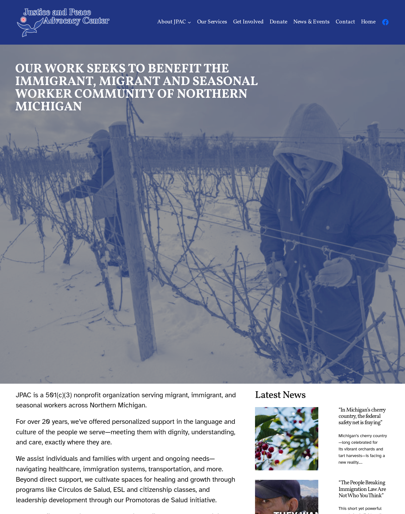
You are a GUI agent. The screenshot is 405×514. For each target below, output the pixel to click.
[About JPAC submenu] (189, 22)
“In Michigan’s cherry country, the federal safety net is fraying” (362, 416)
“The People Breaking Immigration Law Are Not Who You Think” (362, 489)
